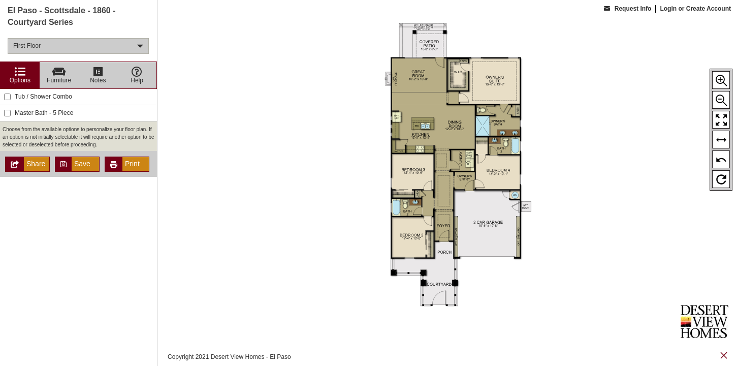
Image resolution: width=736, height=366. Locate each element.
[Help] (136, 75)
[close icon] (723, 356)
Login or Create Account (695, 8)
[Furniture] (59, 75)
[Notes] (98, 75)
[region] (78, 183)
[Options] (20, 75)
